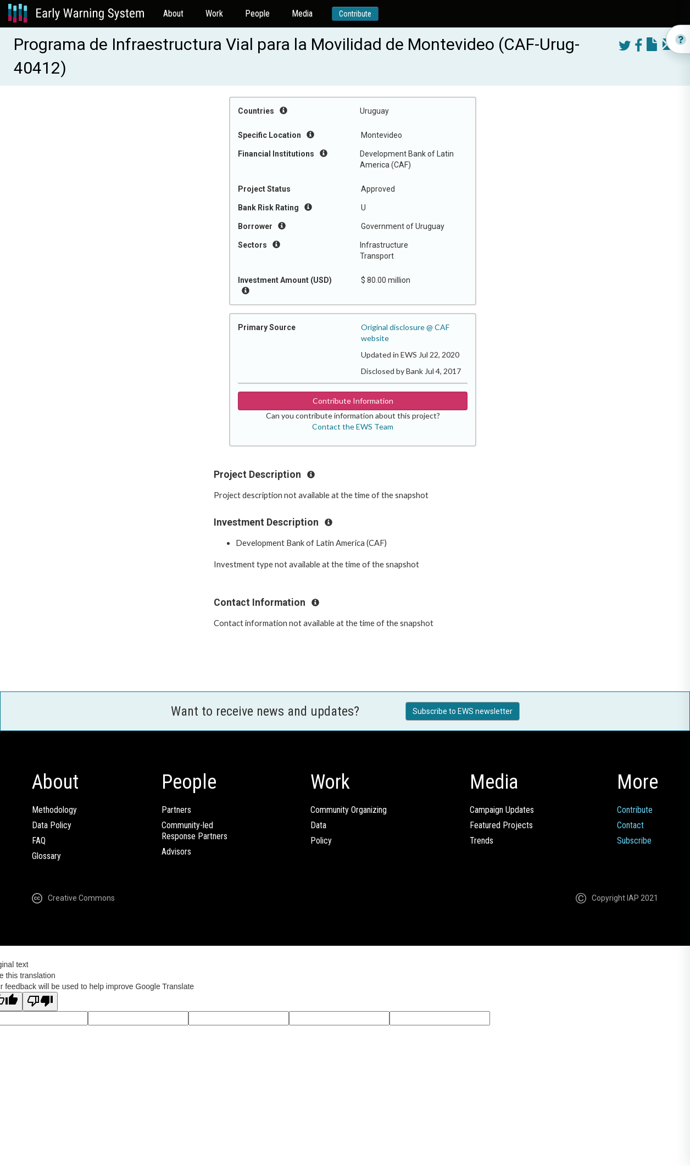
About (173, 13)
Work (214, 13)
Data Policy (51, 825)
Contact (630, 825)
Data (318, 825)
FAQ (39, 840)
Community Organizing (348, 810)
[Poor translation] (40, 1001)
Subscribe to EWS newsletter (463, 711)
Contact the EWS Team (352, 426)
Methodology (54, 810)
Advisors (176, 851)
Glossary (46, 856)
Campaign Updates (502, 810)
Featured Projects (501, 825)
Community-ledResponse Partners (194, 830)
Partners (176, 810)
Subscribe (634, 840)
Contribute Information (353, 400)
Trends (481, 840)
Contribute (355, 13)
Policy (321, 840)
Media (302, 13)
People (257, 13)
